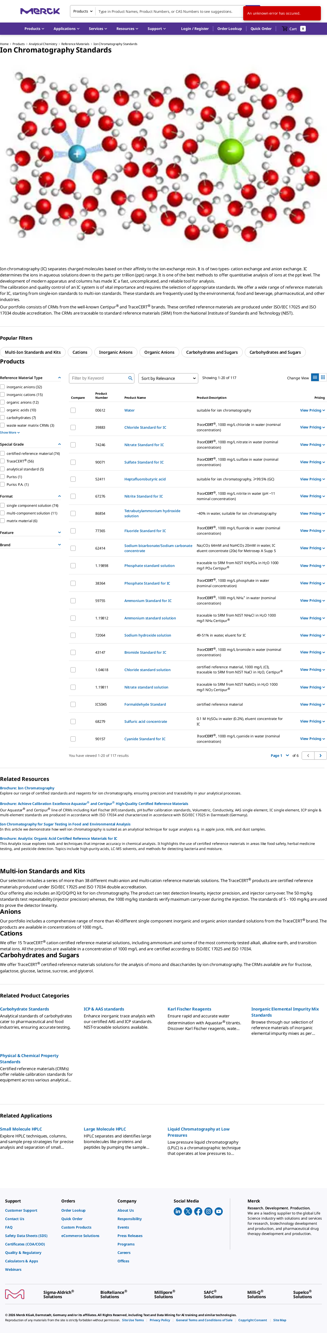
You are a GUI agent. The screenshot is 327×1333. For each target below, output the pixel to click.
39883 (100, 427)
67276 (100, 496)
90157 (100, 738)
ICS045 (101, 704)
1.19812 (101, 618)
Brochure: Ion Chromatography (27, 788)
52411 (100, 479)
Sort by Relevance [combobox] (158, 378)
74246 (100, 444)
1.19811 (101, 687)
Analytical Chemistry (43, 44)
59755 (100, 600)
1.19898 (101, 565)
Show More (10, 432)
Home (4, 44)
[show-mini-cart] (294, 28)
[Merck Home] (40, 11)
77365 (100, 530)
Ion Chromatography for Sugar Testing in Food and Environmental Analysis (65, 824)
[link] (30, 1210)
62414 (100, 548)
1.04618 (101, 669)
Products (19, 44)
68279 (100, 721)
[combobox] (165, 11)
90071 (100, 462)
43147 (100, 652)
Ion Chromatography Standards (115, 44)
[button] (195, 28)
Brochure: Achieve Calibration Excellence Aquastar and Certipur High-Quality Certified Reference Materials (94, 803)
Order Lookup (229, 28)
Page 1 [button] (280, 755)
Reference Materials (75, 44)
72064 (100, 635)
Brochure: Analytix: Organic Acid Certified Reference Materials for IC (58, 838)
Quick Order (261, 28)
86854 (100, 513)
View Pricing (312, 410)
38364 (100, 583)
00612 (100, 410)
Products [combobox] (80, 11)
